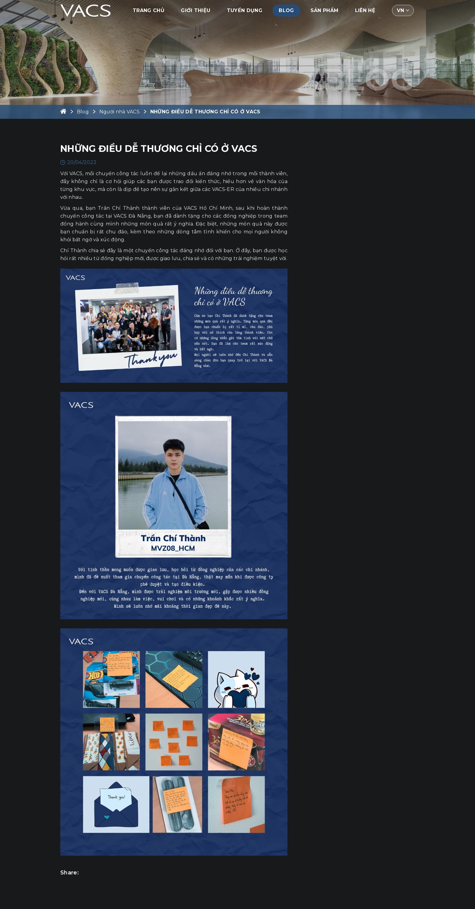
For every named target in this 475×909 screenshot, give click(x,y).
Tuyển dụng (244, 10)
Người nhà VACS (119, 112)
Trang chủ (148, 10)
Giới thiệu (195, 10)
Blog (286, 10)
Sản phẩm (325, 10)
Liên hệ (365, 10)
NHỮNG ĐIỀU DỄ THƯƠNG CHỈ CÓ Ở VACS (205, 112)
